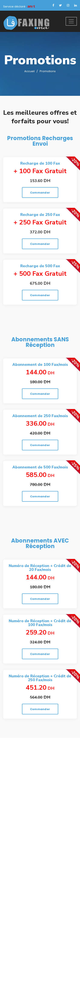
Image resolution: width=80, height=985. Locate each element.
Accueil (29, 71)
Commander (40, 193)
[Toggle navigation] (71, 21)
